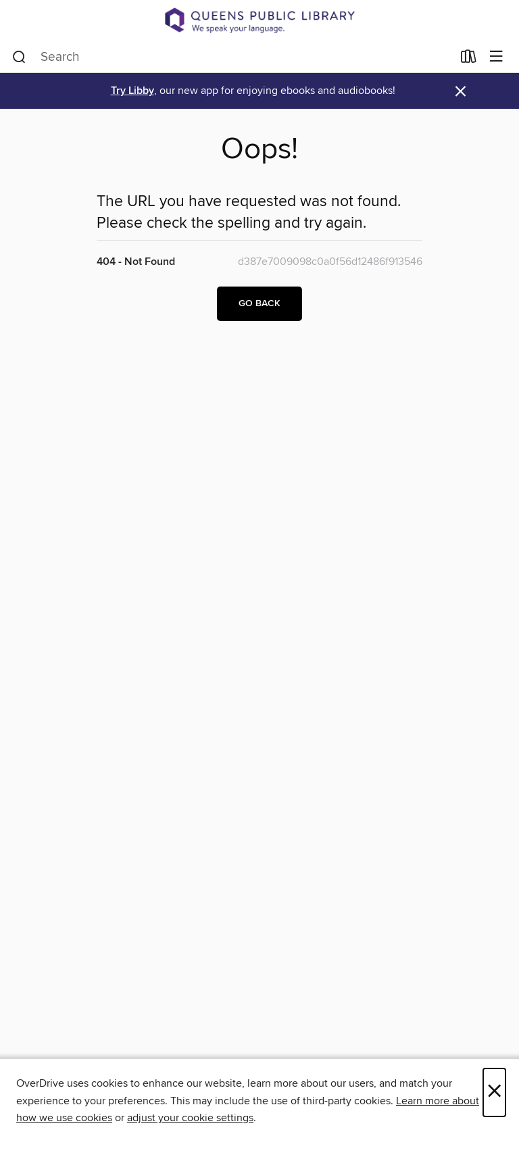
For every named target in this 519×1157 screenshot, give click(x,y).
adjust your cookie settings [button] (190, 1118)
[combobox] (232, 57)
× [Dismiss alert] (460, 91)
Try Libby (132, 91)
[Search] (19, 57)
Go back (259, 303)
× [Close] (494, 1092)
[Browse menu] (496, 57)
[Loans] (468, 59)
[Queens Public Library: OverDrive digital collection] (259, 20)
